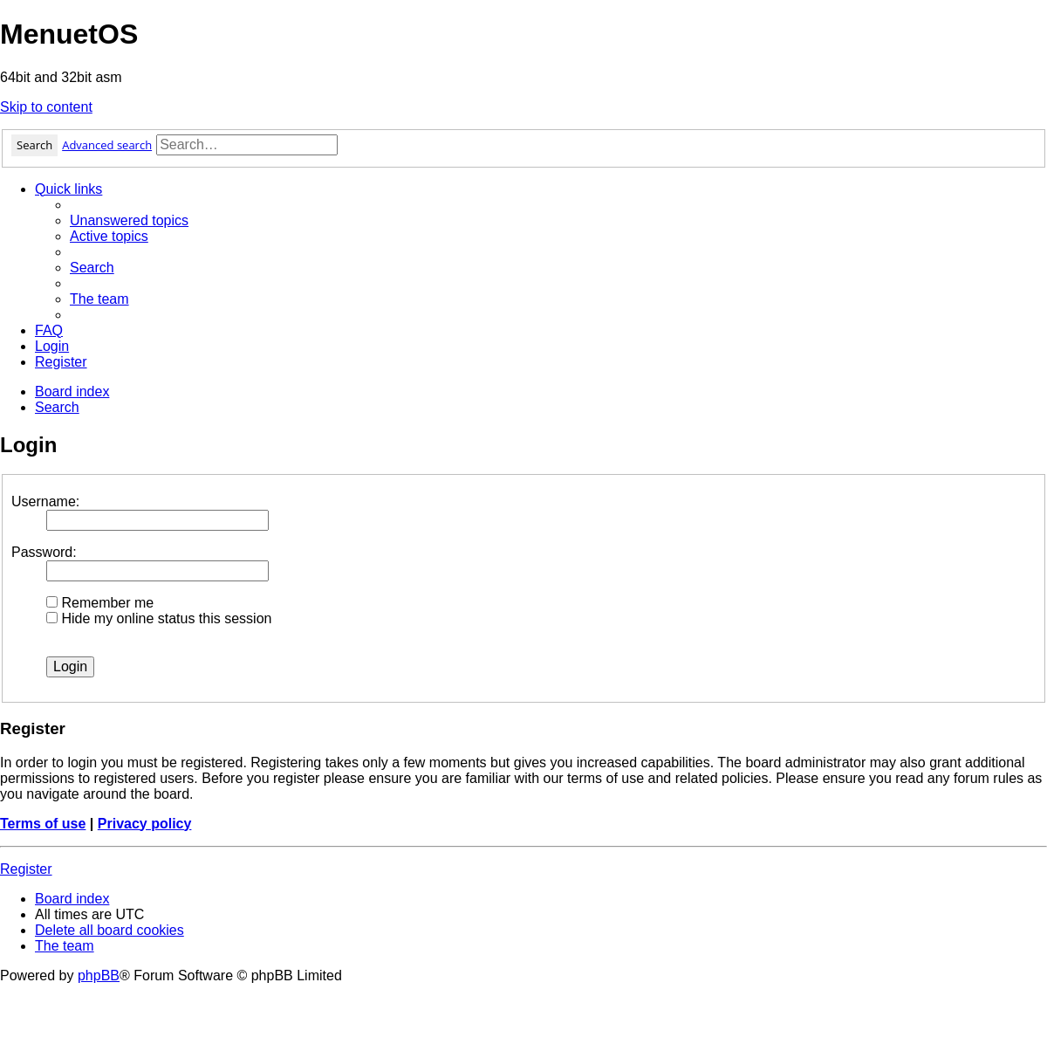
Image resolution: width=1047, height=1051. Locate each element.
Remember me (100, 602)
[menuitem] (129, 220)
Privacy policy (145, 823)
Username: (45, 501)
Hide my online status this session (158, 618)
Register (26, 869)
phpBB (99, 975)
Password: (44, 552)
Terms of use (43, 823)
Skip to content (46, 107)
